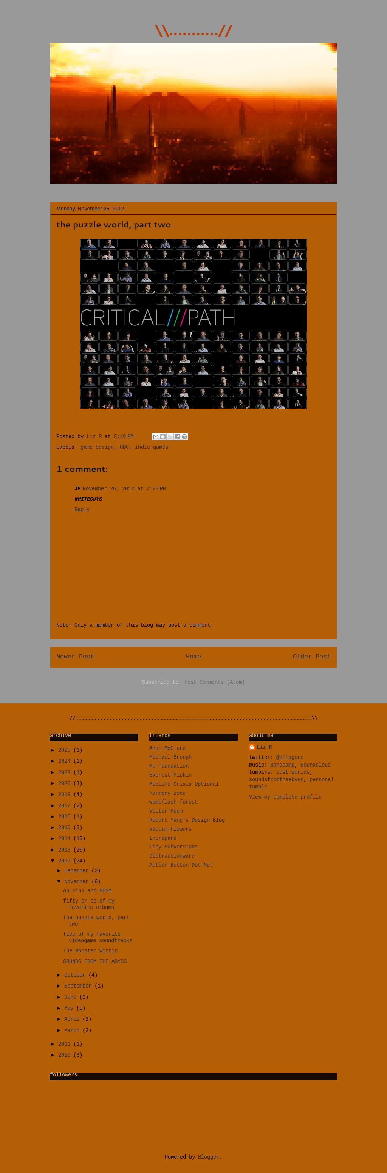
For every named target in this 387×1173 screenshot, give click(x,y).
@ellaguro (289, 758)
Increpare (162, 838)
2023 (65, 773)
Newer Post (75, 657)
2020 (65, 784)
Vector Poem (166, 811)
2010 (65, 1055)
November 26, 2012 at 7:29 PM (124, 489)
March (73, 1031)
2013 (65, 850)
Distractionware (172, 856)
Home (193, 657)
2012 (65, 861)
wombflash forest (173, 802)
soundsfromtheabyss (276, 780)
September (79, 986)
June (71, 997)
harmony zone (167, 793)
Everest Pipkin (170, 775)
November (77, 882)
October (76, 975)
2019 (65, 795)
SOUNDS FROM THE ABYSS (95, 962)
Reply (82, 510)
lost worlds (293, 772)
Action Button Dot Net (181, 865)
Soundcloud (315, 765)
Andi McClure (167, 748)
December (77, 871)
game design (97, 447)
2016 (65, 817)
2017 (65, 806)
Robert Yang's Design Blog (187, 820)
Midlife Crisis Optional (184, 784)
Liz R (96, 437)
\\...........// (193, 29)
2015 (65, 828)
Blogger (208, 1157)
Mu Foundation (169, 766)
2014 (65, 839)
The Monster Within (90, 951)
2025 (65, 750)
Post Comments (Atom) (214, 682)
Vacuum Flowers (170, 829)
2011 (65, 1044)
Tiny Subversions (173, 847)
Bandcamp (282, 765)
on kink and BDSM (87, 891)
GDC (124, 447)
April (73, 1019)
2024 (65, 761)
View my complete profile (285, 797)
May (70, 1008)
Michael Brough (170, 757)
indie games (151, 447)
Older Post (312, 657)
